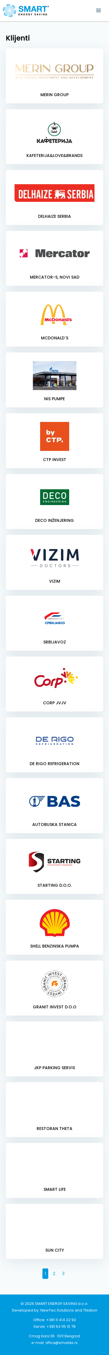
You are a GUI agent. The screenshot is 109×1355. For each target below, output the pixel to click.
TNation (90, 1310)
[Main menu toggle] (98, 11)
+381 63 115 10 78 (61, 1326)
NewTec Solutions (57, 1310)
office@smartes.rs (61, 1342)
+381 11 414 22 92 (61, 1320)
